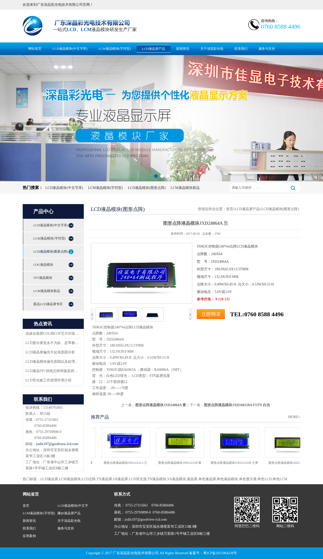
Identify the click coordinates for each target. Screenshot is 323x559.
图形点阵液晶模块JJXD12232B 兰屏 (235, 463)
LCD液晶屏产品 (153, 49)
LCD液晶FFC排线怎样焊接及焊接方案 (52, 371)
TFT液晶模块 (42, 278)
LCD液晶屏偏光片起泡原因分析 (50, 352)
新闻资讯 (182, 49)
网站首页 (34, 49)
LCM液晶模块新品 (185, 188)
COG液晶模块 (43, 264)
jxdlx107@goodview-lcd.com (57, 444)
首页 (229, 209)
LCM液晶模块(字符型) (115, 49)
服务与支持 (267, 49)
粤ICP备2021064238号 (220, 553)
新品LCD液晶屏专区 (48, 304)
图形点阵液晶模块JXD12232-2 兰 (126, 463)
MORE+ (294, 417)
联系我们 (241, 49)
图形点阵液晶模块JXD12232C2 (289, 463)
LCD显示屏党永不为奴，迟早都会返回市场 (52, 343)
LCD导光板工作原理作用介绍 (48, 380)
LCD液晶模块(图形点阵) (147, 188)
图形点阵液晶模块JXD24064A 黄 (160, 405)
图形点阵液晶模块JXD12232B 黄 (180, 463)
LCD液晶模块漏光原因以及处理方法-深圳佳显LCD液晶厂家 (52, 361)
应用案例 (29, 536)
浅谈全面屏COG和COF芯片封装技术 (52, 333)
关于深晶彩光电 (211, 49)
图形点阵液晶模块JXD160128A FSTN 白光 (237, 405)
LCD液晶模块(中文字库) (70, 49)
